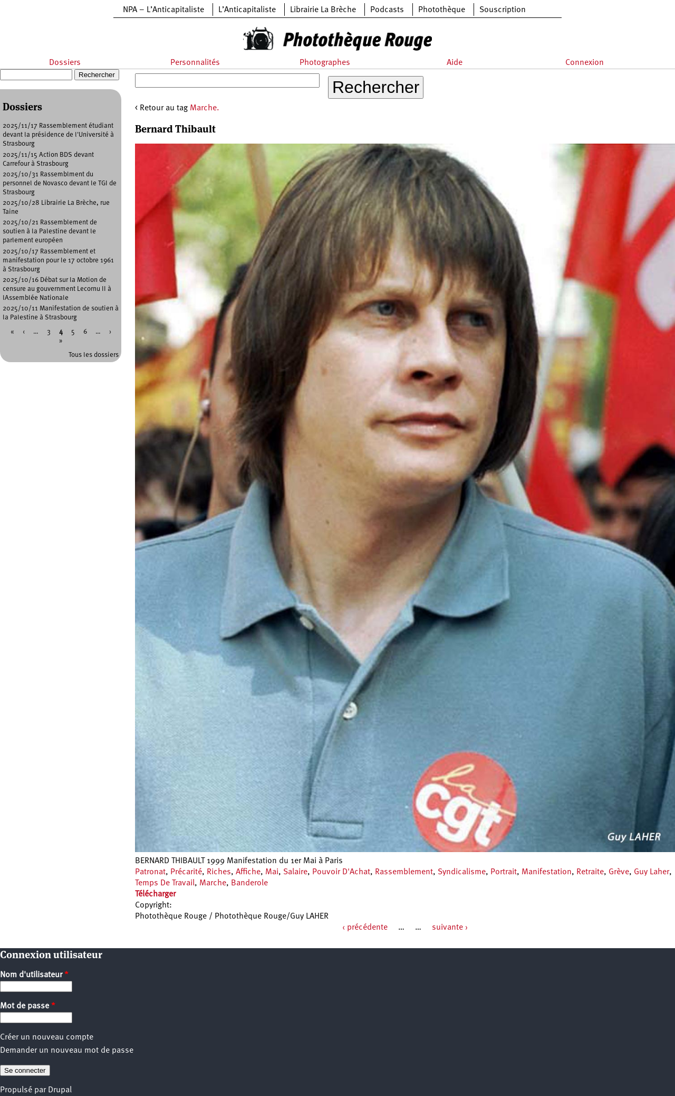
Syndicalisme (462, 872)
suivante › (450, 927)
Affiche (248, 872)
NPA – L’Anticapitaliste (163, 10)
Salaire (295, 872)
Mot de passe (27, 1006)
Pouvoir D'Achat (341, 872)
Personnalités (195, 63)
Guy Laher (651, 872)
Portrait (503, 872)
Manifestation (547, 872)
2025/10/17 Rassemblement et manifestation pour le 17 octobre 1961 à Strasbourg (58, 260)
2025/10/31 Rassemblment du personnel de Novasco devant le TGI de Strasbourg (60, 183)
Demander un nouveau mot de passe (66, 1050)
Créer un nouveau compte (46, 1037)
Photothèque (441, 10)
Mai (271, 872)
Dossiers (65, 63)
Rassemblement (404, 872)
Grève (619, 872)
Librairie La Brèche (323, 10)
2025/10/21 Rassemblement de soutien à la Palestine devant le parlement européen (50, 231)
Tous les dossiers (94, 355)
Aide (454, 63)
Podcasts (387, 10)
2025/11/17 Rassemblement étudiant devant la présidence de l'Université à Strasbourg (58, 134)
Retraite (590, 872)
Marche (212, 883)
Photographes (325, 63)
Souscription (502, 10)
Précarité (186, 872)
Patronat (150, 872)
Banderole (249, 883)
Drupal (60, 1090)
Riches (219, 872)
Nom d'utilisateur (34, 975)
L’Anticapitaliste (247, 10)
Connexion (584, 63)
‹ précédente (365, 927)
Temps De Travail (165, 883)
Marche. (204, 108)
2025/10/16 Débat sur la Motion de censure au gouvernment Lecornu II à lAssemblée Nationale (57, 289)
